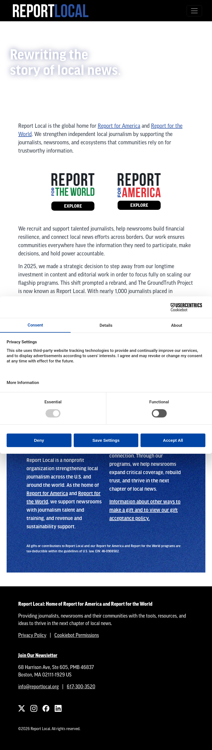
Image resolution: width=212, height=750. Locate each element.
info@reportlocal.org (38, 686)
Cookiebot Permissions (76, 635)
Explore (73, 206)
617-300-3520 (81, 686)
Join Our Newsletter (37, 655)
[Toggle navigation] (194, 10)
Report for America (119, 125)
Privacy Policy (32, 635)
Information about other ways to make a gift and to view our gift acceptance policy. (145, 510)
